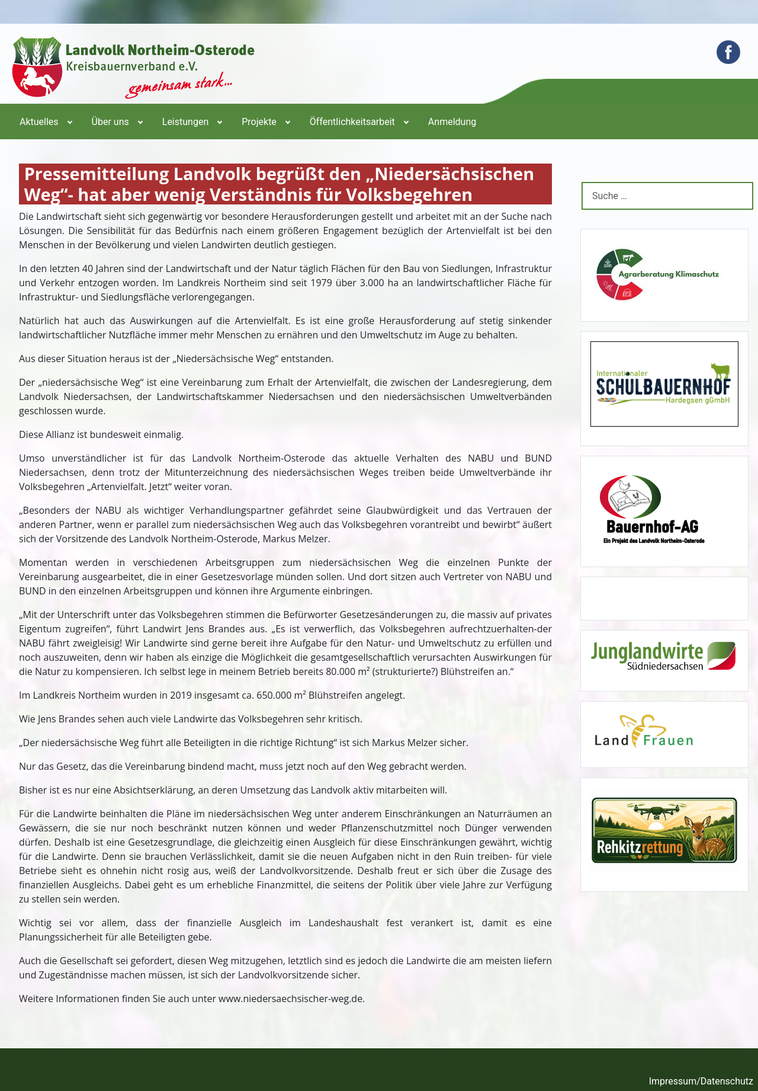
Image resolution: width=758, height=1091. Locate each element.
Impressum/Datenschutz (701, 1081)
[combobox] (667, 196)
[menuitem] (45, 121)
